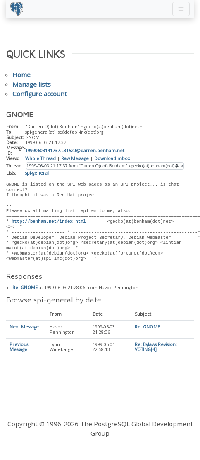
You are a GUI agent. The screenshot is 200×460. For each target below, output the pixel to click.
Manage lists (31, 84)
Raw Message (75, 158)
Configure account (39, 94)
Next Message (24, 327)
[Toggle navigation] (181, 9)
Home (21, 75)
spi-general (37, 173)
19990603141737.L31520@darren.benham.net (74, 150)
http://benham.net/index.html (49, 221)
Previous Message (19, 347)
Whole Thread (40, 158)
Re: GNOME (25, 288)
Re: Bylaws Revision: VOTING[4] (156, 347)
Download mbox (112, 158)
